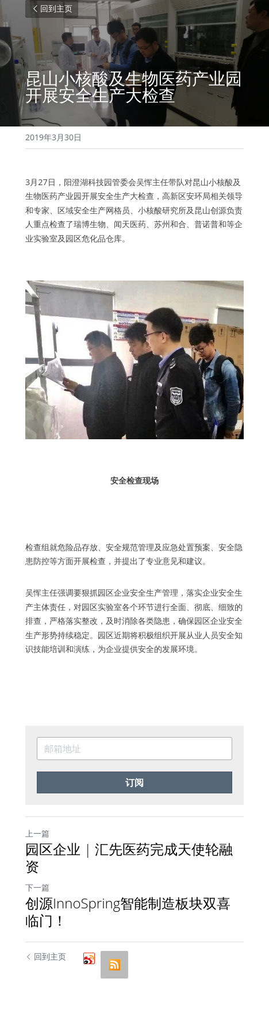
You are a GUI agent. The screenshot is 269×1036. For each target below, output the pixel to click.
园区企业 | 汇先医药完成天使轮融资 (129, 858)
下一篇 (37, 887)
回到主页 (51, 9)
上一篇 (37, 833)
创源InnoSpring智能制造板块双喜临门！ (127, 912)
